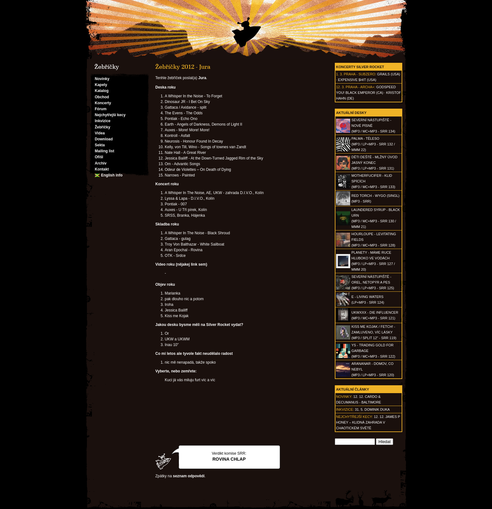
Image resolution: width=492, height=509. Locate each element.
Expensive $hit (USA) (357, 80)
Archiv (100, 163)
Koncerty (103, 103)
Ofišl (99, 157)
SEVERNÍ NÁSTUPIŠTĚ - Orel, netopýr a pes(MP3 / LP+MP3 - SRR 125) (372, 282)
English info (112, 175)
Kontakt (102, 169)
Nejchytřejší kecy (110, 115)
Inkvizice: (345, 409)
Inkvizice (102, 121)
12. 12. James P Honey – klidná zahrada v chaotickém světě (368, 422)
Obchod (102, 97)
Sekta (100, 145)
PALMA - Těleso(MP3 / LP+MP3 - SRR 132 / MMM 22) (373, 144)
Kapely (101, 85)
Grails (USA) (388, 74)
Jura (202, 78)
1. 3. (339, 74)
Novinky (102, 79)
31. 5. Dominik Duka (372, 409)
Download (104, 139)
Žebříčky (102, 127)
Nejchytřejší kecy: (354, 417)
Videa (100, 133)
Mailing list (104, 151)
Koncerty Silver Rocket (360, 67)
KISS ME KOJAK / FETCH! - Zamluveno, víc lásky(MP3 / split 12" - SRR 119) (373, 332)
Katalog (102, 91)
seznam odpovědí (189, 476)
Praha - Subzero (359, 74)
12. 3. (340, 87)
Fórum (100, 109)
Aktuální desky (351, 113)
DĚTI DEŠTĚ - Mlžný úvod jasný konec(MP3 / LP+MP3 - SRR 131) (374, 162)
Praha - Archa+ (360, 87)
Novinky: (344, 396)
